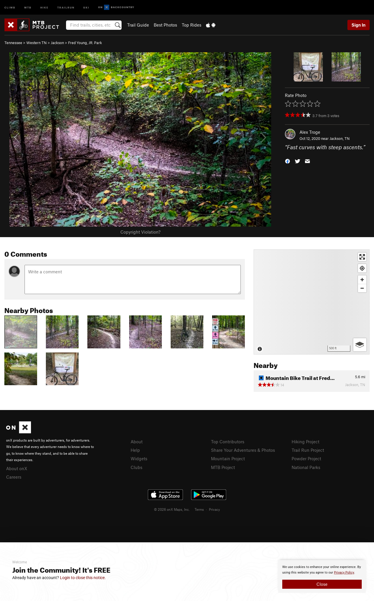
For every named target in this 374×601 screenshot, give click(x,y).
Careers (13, 477)
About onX (16, 468)
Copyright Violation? (140, 232)
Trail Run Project (308, 450)
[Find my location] (362, 268)
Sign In (359, 24)
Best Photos (165, 24)
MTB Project (223, 467)
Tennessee (13, 42)
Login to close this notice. (83, 577)
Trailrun (66, 7)
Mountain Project (228, 458)
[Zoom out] (362, 288)
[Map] (311, 302)
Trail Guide (138, 24)
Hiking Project (305, 441)
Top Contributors (227, 441)
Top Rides (191, 24)
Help (135, 450)
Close (322, 584)
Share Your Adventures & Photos (243, 450)
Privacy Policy (344, 572)
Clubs (136, 467)
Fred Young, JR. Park (85, 42)
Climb (9, 7)
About (137, 441)
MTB (28, 7)
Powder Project (306, 458)
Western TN (36, 42)
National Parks (306, 467)
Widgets (139, 458)
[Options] (359, 344)
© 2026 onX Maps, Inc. (172, 509)
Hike (44, 7)
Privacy (214, 509)
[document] (322, 576)
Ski (86, 7)
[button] (287, 160)
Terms (199, 509)
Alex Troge (309, 132)
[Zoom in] (362, 279)
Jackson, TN (340, 138)
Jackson (57, 42)
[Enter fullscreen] (362, 257)
